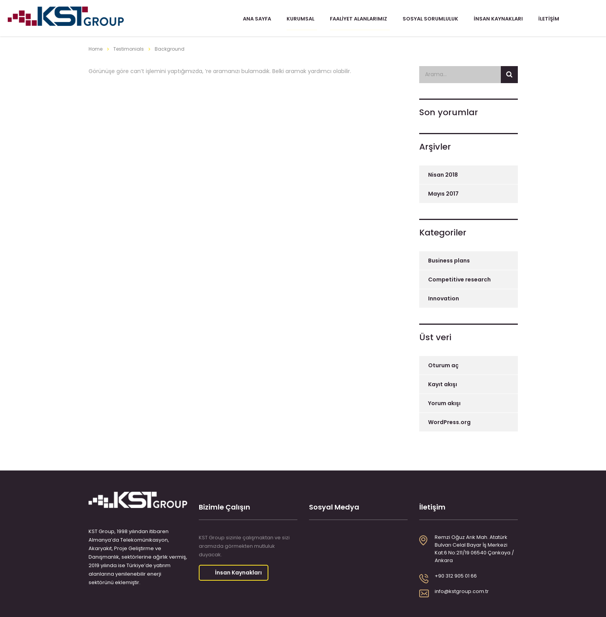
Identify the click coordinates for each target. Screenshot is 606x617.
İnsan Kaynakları (496, 20)
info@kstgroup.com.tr (462, 589)
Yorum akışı (444, 402)
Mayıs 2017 (443, 192)
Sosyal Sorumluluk (428, 20)
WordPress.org (449, 420)
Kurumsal (298, 20)
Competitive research (459, 278)
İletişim (546, 20)
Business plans (449, 259)
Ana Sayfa (255, 20)
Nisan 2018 (443, 173)
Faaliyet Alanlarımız (356, 20)
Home (95, 47)
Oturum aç (443, 364)
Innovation (443, 297)
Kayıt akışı (442, 383)
